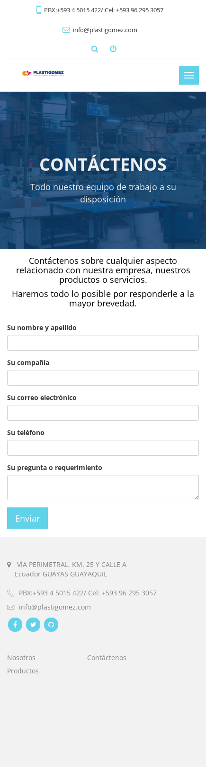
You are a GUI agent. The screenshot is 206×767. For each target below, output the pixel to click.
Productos (23, 670)
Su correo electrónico (42, 397)
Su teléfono (26, 432)
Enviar (27, 518)
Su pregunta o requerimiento (54, 467)
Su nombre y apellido (42, 327)
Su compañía (28, 362)
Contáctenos (106, 657)
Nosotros (21, 657)
